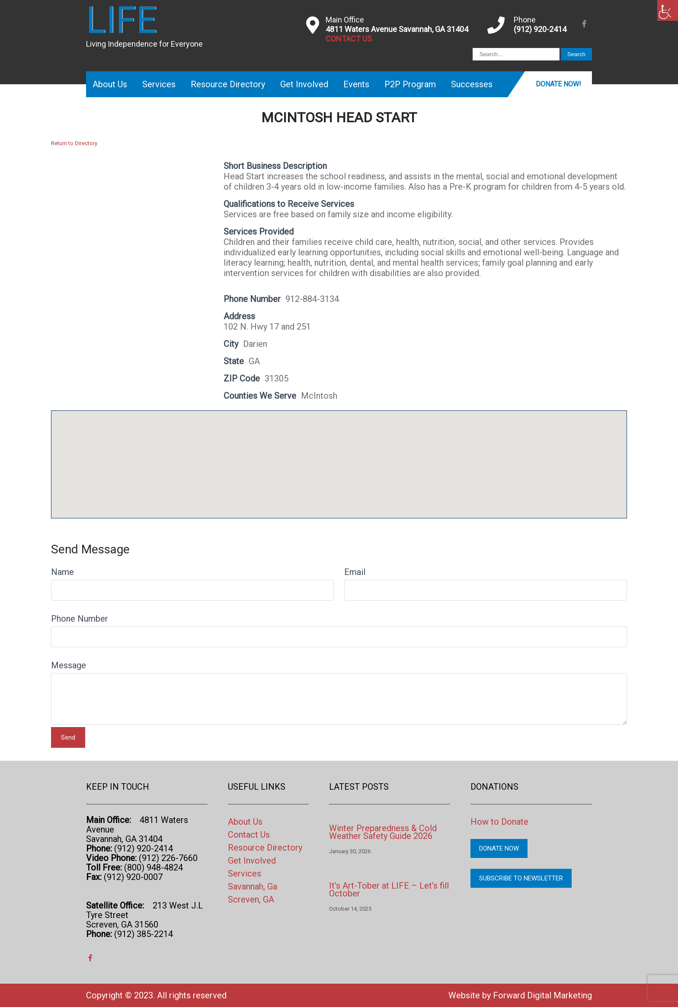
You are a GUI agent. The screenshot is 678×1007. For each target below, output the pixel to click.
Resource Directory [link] (228, 84)
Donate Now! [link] (558, 84)
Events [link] (356, 84)
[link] (667, 10)
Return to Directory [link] (74, 143)
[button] (339, 456)
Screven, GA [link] (251, 899)
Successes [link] (472, 84)
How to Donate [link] (499, 821)
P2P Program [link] (410, 84)
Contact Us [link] (249, 834)
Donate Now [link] (499, 848)
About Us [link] (110, 84)
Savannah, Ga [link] (252, 886)
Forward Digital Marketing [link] (542, 995)
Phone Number (79, 618)
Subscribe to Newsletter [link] (521, 878)
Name (62, 572)
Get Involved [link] (304, 84)
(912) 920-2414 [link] (540, 29)
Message (68, 665)
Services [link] (159, 84)
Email (354, 572)
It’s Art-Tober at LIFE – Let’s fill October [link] (389, 889)
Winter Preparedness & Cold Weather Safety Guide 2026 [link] (383, 832)
